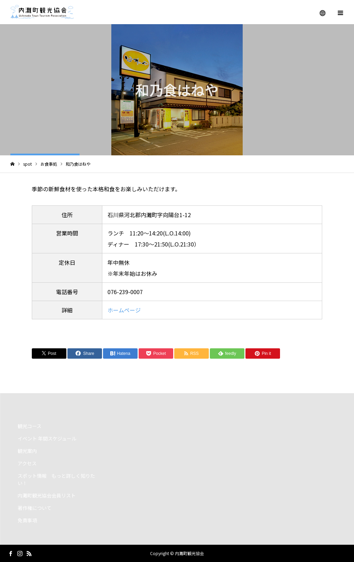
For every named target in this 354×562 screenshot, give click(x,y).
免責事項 (27, 520)
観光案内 (27, 450)
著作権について (35, 507)
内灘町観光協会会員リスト (47, 495)
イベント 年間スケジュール (47, 438)
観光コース (29, 426)
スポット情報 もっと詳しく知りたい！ (56, 479)
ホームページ (124, 310)
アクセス (27, 463)
